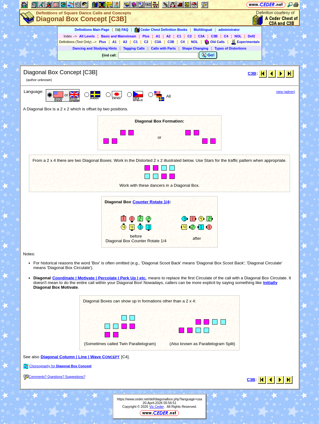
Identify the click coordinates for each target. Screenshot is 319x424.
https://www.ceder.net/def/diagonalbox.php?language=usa (159, 399)
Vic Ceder (156, 406)
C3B (214, 36)
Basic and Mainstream (118, 36)
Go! (208, 55)
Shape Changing (195, 48)
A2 (168, 36)
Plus (146, 36)
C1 (179, 36)
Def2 (251, 36)
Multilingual (203, 29)
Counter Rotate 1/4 (151, 202)
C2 (190, 36)
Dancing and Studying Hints (95, 48)
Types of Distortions (230, 48)
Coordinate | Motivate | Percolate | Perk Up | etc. (99, 278)
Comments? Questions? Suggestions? (54, 376)
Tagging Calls (134, 48)
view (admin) (285, 92)
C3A (201, 36)
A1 (158, 36)
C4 (226, 36)
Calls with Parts (163, 48)
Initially (270, 282)
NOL (238, 36)
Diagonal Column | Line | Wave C (80, 356)
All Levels (87, 36)
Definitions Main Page (92, 29)
